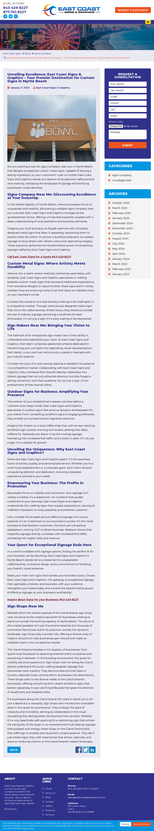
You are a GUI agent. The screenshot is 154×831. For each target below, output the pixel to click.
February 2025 (121, 213)
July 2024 (118, 243)
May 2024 (118, 248)
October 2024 (121, 233)
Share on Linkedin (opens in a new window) (92, 750)
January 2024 (121, 259)
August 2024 (120, 238)
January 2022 (120, 274)
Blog (47, 797)
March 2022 (119, 264)
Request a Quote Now (133, 10)
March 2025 (119, 208)
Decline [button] (125, 824)
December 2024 (122, 223)
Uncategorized (121, 180)
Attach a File (116, 121)
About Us (50, 793)
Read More (11, 809)
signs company (122, 175)
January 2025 (120, 218)
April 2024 (118, 253)
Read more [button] (28, 828)
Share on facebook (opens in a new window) (78, 750)
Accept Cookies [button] (141, 824)
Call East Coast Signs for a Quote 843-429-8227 (39, 256)
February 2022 (121, 269)
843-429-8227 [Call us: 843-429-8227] (15, 8)
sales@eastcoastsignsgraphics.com (86, 797)
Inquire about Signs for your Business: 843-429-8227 (43, 599)
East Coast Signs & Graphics (53, 87)
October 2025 (120, 202)
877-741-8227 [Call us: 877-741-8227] (14, 12)
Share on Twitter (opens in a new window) (85, 750)
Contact (49, 801)
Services (49, 814)
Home (48, 788)
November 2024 (122, 228)
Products (50, 810)
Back (14, 750)
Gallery (49, 806)
